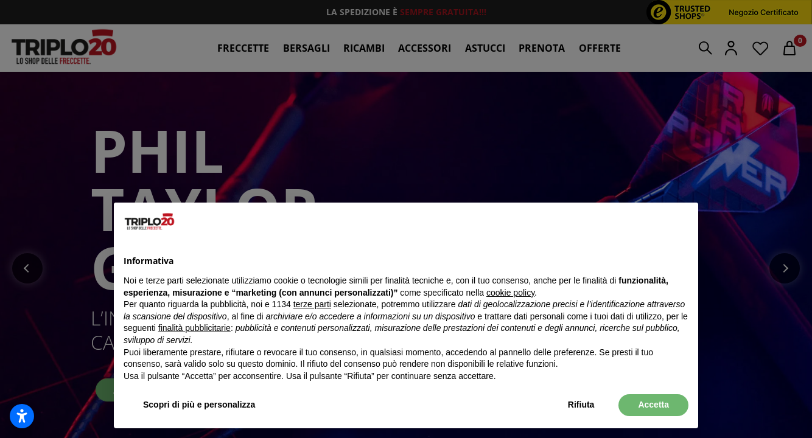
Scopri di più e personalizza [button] (199, 404)
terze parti (312, 304)
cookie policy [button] (510, 292)
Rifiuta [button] (581, 404)
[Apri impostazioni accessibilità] (22, 416)
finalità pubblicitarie (194, 328)
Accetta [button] (653, 404)
